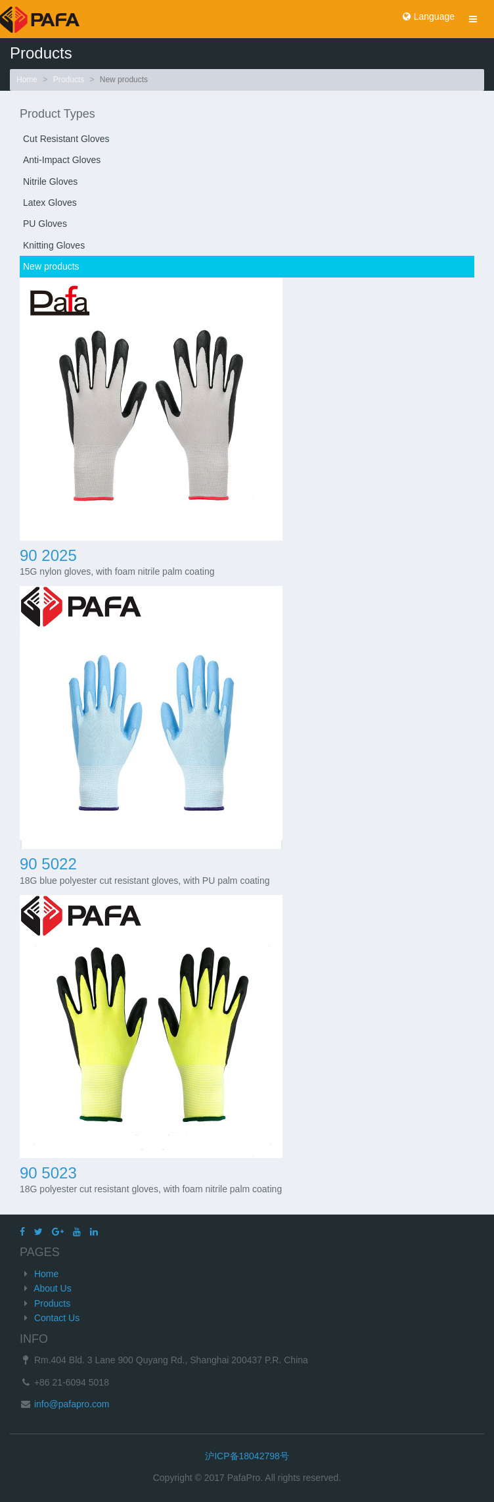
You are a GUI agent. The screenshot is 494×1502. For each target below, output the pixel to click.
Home (26, 79)
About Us (53, 1288)
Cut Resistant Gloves (66, 138)
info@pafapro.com (71, 1404)
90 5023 (48, 1173)
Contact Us (56, 1318)
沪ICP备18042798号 (247, 1456)
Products (68, 79)
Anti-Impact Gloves (62, 160)
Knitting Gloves (54, 245)
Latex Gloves (50, 202)
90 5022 (48, 864)
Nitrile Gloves (50, 181)
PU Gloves (45, 223)
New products (51, 266)
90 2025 (48, 555)
